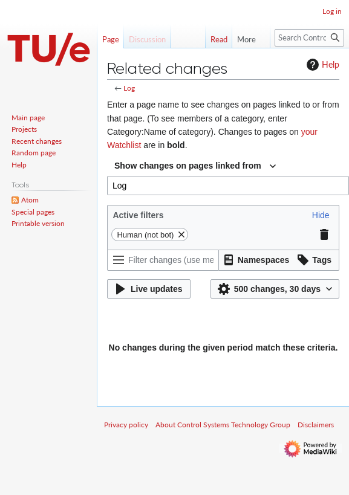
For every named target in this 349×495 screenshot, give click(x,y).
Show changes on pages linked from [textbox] (187, 165)
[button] (321, 215)
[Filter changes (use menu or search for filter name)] (163, 260)
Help (321, 65)
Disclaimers (316, 424)
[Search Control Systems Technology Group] (309, 38)
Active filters (138, 215)
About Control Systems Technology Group (222, 424)
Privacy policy (126, 424)
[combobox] (195, 166)
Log (129, 87)
